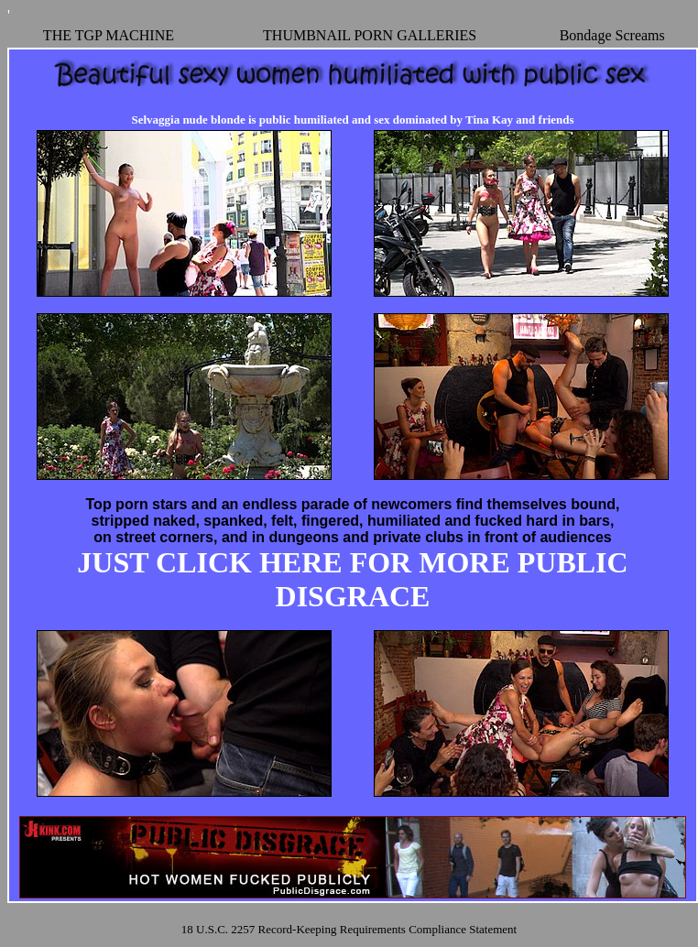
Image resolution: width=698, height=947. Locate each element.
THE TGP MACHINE (108, 35)
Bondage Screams (612, 35)
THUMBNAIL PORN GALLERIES (369, 35)
